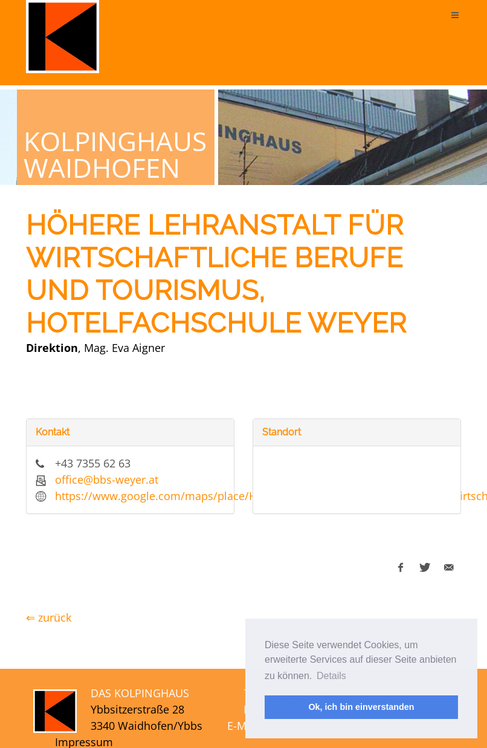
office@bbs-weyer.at (106, 479)
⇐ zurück (48, 617)
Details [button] (331, 676)
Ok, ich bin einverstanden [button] (361, 707)
